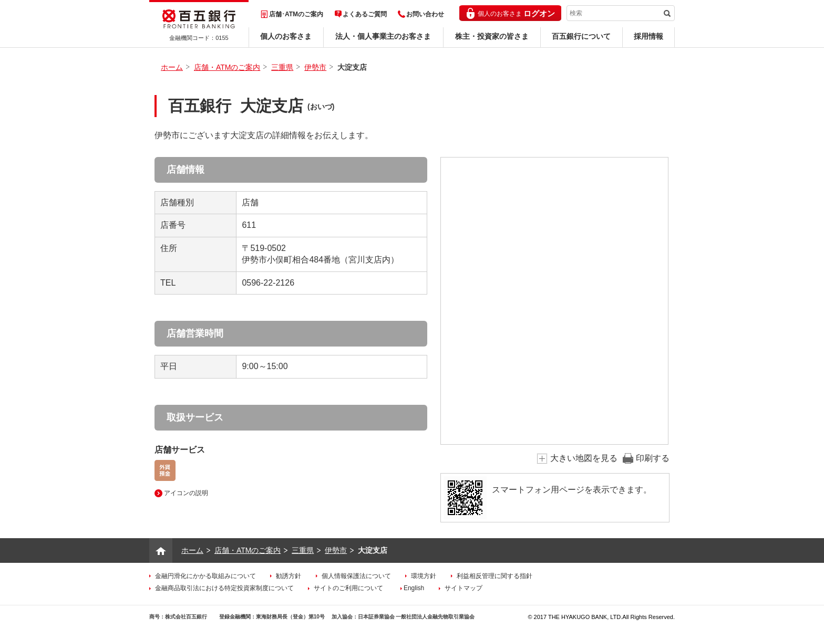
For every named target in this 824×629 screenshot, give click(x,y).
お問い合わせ (425, 14)
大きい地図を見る (583, 458)
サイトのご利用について (348, 588)
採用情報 (648, 36)
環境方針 (423, 576)
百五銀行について (581, 36)
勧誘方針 (288, 576)
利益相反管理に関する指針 (494, 576)
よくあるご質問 (365, 14)
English (414, 588)
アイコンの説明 (186, 493)
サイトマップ (463, 588)
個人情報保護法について (356, 576)
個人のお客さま (286, 36)
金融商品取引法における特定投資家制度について (224, 588)
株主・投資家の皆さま (492, 36)
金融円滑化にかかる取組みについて (205, 576)
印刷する (653, 458)
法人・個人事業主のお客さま (383, 36)
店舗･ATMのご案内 (296, 14)
